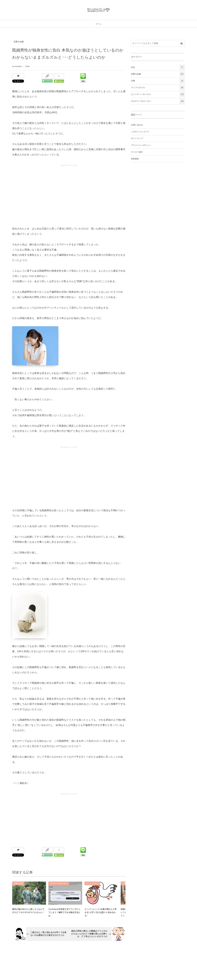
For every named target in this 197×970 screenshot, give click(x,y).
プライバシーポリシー (141, 145)
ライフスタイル (92, 885)
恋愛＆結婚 (19, 42)
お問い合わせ (137, 125)
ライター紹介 (137, 152)
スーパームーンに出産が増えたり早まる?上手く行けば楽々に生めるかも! (100, 914)
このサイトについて (140, 132)
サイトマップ (137, 138)
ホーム (98, 24)
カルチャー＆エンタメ (58, 885)
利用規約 (135, 159)
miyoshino (18, 66)
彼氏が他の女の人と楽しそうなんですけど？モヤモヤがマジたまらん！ (28, 912)
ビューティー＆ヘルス (158, 94)
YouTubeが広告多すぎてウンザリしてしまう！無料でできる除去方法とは (64, 914)
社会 (158, 67)
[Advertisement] (68, 189)
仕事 (158, 81)
